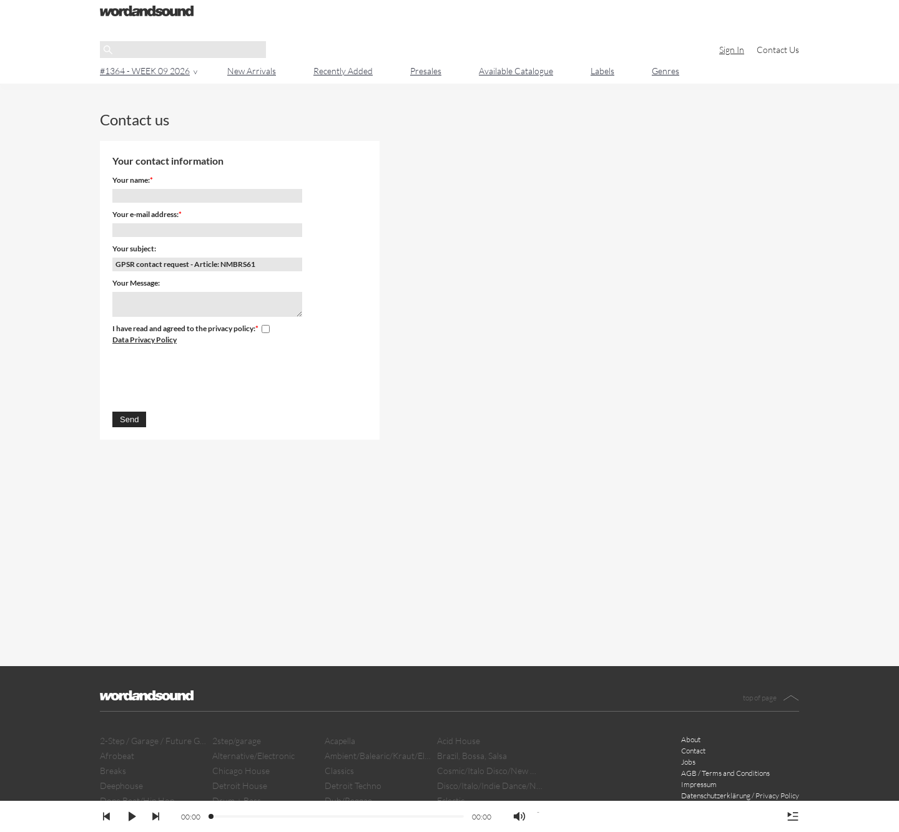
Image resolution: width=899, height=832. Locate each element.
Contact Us (778, 49)
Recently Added (343, 70)
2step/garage (236, 740)
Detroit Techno (353, 785)
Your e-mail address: (145, 214)
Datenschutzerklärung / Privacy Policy (740, 795)
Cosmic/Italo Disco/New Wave (490, 770)
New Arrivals (251, 70)
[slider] (212, 817)
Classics (339, 770)
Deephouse (121, 785)
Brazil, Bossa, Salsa (472, 755)
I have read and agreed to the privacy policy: (183, 328)
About (690, 739)
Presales (425, 70)
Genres (665, 70)
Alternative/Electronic (253, 755)
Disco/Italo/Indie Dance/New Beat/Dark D (490, 785)
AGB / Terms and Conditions (725, 773)
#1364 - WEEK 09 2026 (145, 70)
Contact (693, 750)
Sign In (731, 49)
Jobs (688, 762)
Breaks (113, 770)
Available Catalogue (516, 70)
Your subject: (134, 248)
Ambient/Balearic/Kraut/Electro (378, 755)
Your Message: (136, 283)
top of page (760, 697)
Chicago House (241, 770)
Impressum (699, 784)
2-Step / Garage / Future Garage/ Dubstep (153, 740)
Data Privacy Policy (144, 339)
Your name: (131, 180)
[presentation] (207, 376)
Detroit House (239, 785)
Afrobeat (117, 755)
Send (129, 419)
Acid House (458, 740)
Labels (602, 70)
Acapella (340, 740)
